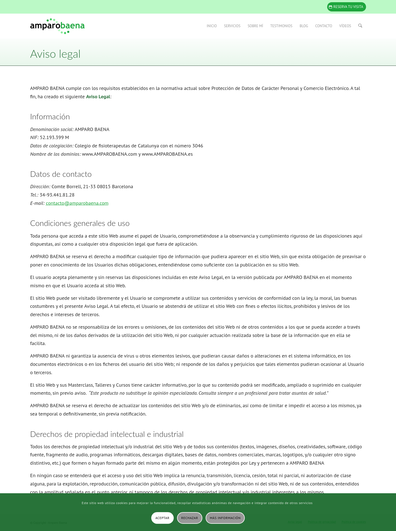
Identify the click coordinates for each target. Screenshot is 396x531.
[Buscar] (360, 26)
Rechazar (189, 518)
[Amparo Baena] (57, 26)
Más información (225, 518)
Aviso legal (55, 53)
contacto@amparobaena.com (77, 203)
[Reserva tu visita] (346, 6)
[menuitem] (212, 26)
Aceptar (162, 518)
